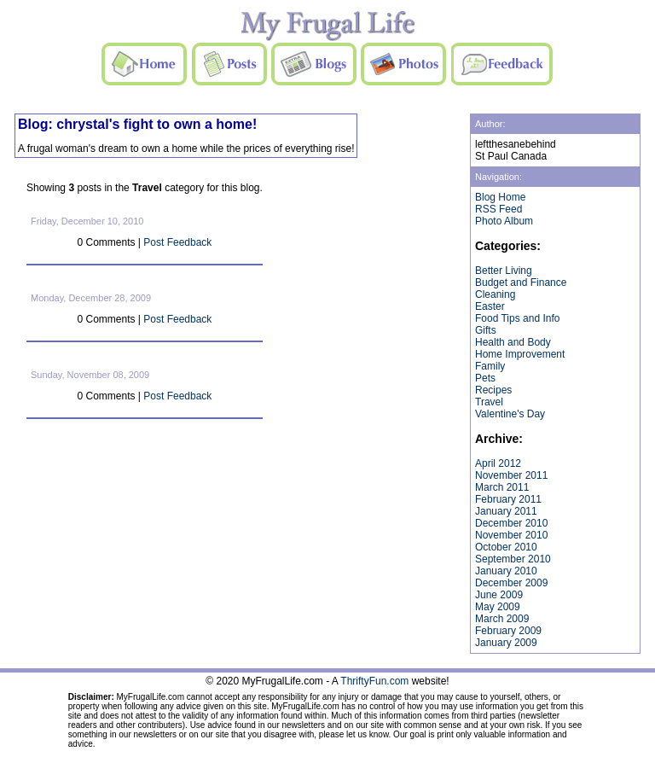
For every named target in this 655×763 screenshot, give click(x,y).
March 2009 (502, 619)
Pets (485, 378)
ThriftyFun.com (374, 681)
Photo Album (504, 221)
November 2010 (511, 535)
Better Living (503, 271)
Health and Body (513, 342)
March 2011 (502, 487)
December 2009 (511, 583)
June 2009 (499, 595)
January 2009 (506, 643)
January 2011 (506, 511)
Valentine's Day (510, 414)
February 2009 (508, 631)
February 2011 (508, 499)
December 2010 (511, 523)
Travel (489, 402)
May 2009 (497, 607)
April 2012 (498, 463)
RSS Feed (498, 209)
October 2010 (506, 547)
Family (490, 366)
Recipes (493, 390)
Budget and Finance (520, 282)
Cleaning (495, 294)
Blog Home (500, 197)
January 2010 (506, 571)
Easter (490, 306)
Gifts (485, 330)
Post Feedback (177, 242)
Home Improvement (520, 354)
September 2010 (513, 559)
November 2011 (511, 475)
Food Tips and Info (517, 318)
